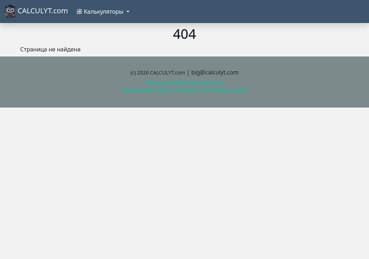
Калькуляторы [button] (100, 11)
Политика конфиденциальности (184, 81)
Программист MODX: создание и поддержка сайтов (184, 89)
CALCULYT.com (36, 11)
